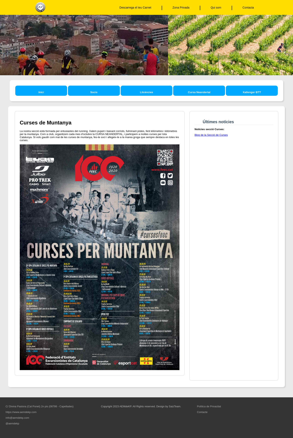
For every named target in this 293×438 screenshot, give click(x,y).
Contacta (248, 7)
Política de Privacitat (209, 406)
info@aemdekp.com (17, 417)
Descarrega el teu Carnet (135, 7)
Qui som (216, 7)
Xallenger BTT (252, 92)
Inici (41, 92)
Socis (93, 92)
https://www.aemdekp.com (20, 412)
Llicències (146, 92)
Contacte (202, 412)
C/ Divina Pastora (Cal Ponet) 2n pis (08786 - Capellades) (39, 406)
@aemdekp (12, 423)
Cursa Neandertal (199, 92)
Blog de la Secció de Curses (211, 134)
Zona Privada (181, 7)
